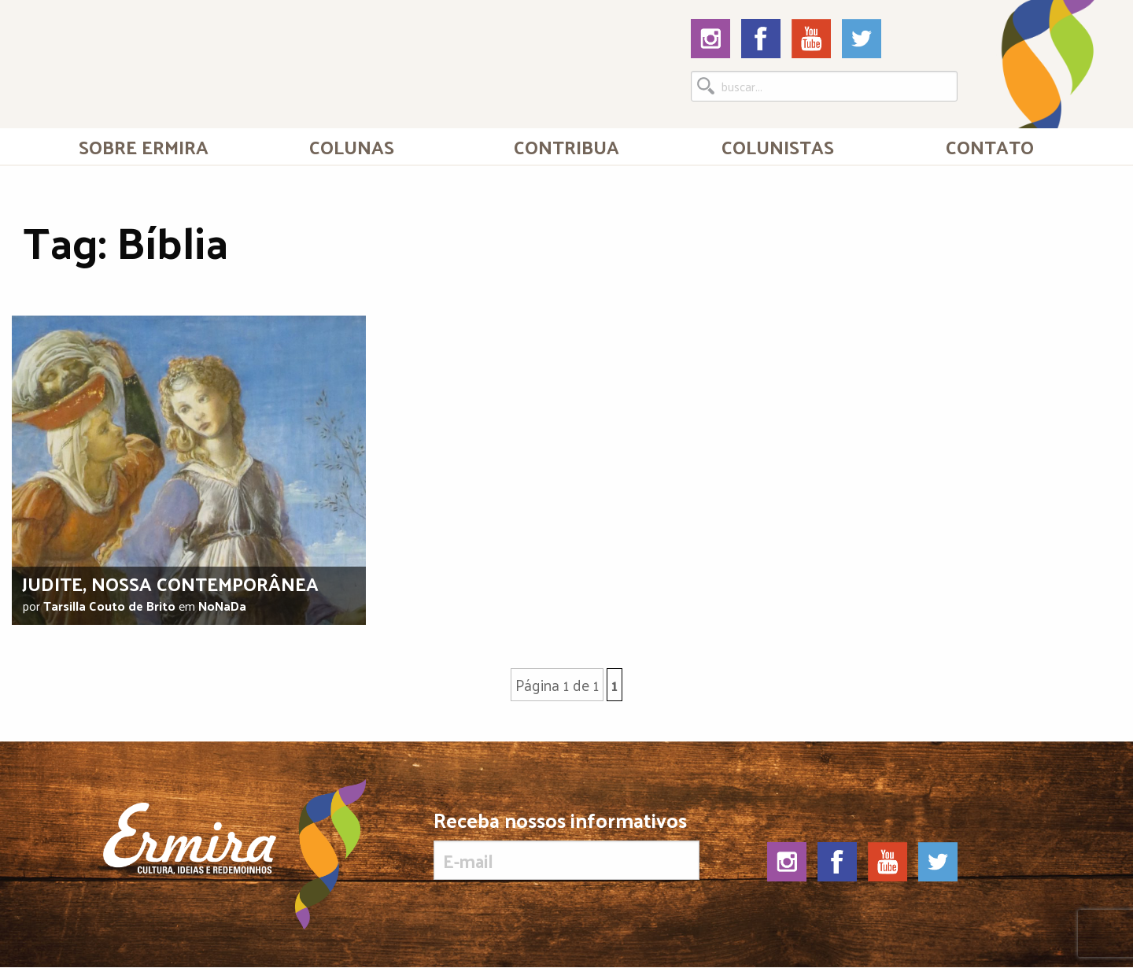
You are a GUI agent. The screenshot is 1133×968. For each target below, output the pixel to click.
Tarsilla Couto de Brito (109, 605)
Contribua (566, 146)
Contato (990, 146)
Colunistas (778, 146)
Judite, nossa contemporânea (170, 583)
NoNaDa (222, 605)
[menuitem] (143, 146)
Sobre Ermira (144, 146)
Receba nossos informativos (566, 844)
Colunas (351, 146)
